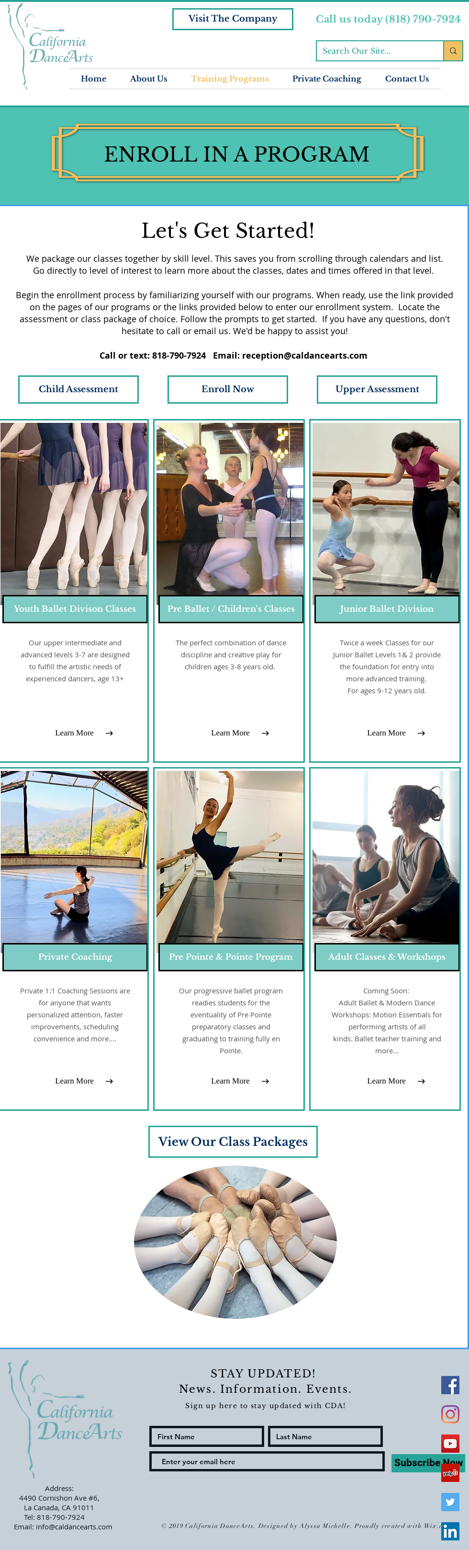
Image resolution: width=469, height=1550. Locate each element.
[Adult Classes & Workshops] (387, 957)
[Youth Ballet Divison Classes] (75, 609)
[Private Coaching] (75, 957)
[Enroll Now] (228, 389)
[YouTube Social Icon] (450, 1443)
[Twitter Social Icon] (450, 1502)
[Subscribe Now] (428, 1463)
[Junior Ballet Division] (387, 609)
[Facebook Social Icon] (450, 1385)
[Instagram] (450, 1414)
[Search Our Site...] (373, 50)
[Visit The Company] (232, 19)
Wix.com (437, 1526)
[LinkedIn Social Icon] (450, 1531)
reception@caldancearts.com (305, 355)
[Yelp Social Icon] (450, 1473)
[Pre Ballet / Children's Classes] (231, 609)
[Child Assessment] (78, 389)
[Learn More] (74, 733)
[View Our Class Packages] (233, 1142)
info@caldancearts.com (74, 1526)
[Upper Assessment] (377, 389)
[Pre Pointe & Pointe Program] (231, 957)
